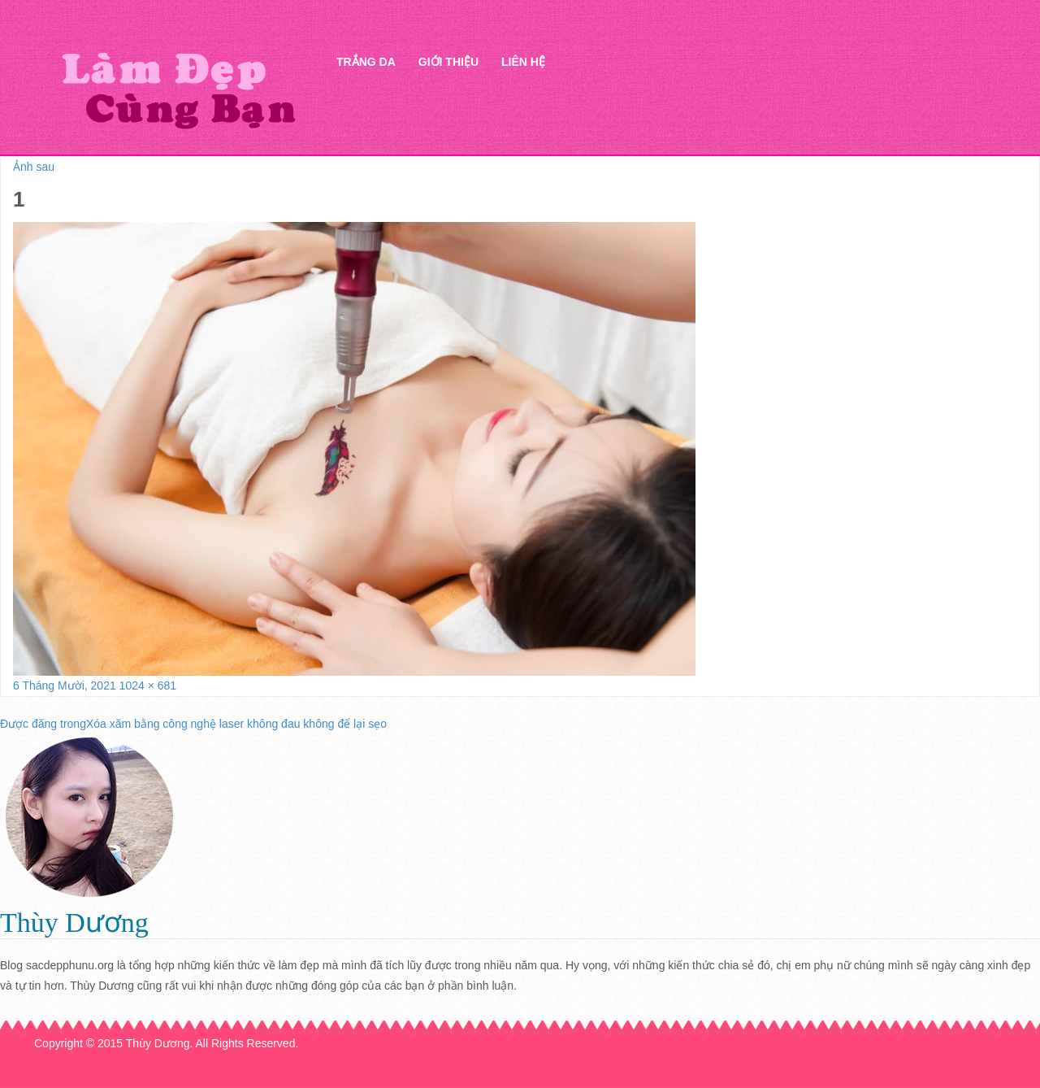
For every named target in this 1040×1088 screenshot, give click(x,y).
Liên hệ (523, 61)
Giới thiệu (448, 61)
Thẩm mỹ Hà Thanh (178, 90)
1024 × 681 (147, 685)
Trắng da (366, 61)
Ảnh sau (33, 166)
